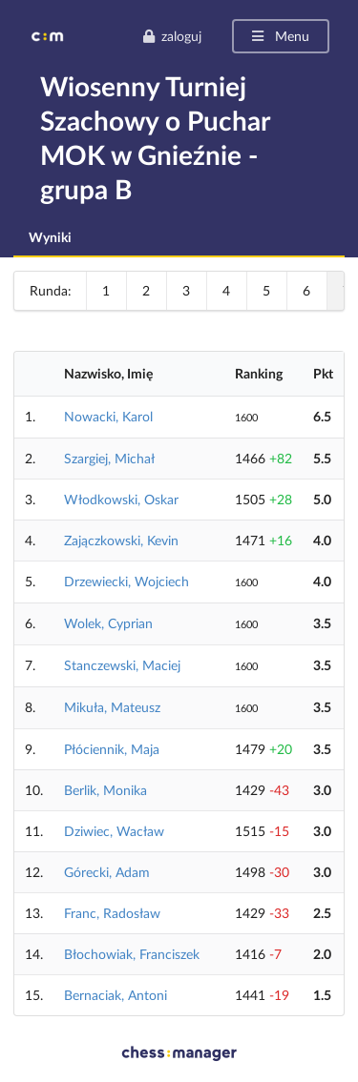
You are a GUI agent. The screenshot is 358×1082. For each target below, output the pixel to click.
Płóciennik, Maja (111, 749)
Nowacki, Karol (108, 416)
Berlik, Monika (105, 790)
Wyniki (50, 237)
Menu (279, 36)
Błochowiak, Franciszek (132, 954)
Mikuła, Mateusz (112, 707)
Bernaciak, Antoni (115, 995)
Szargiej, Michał (109, 458)
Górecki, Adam (107, 872)
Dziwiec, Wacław (114, 831)
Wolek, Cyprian (108, 623)
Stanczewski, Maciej (122, 665)
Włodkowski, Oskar (121, 499)
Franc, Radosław (112, 913)
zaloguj (171, 36)
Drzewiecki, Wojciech (126, 581)
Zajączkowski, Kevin (121, 540)
